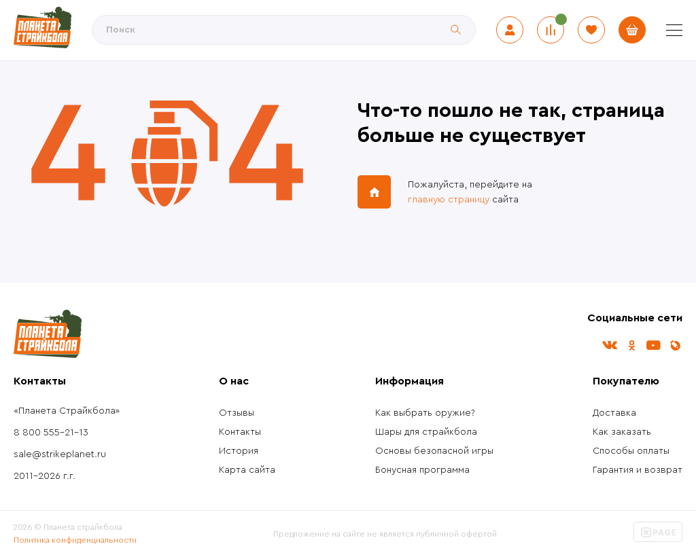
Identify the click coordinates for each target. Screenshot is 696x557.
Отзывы (236, 413)
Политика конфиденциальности (75, 540)
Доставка (614, 413)
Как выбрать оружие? (425, 413)
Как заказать (622, 432)
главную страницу (448, 199)
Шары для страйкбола (426, 432)
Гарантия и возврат (637, 470)
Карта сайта (247, 470)
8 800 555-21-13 (51, 432)
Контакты (240, 432)
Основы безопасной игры (434, 451)
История (238, 451)
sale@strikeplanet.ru (60, 454)
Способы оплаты (631, 451)
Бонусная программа (422, 470)
